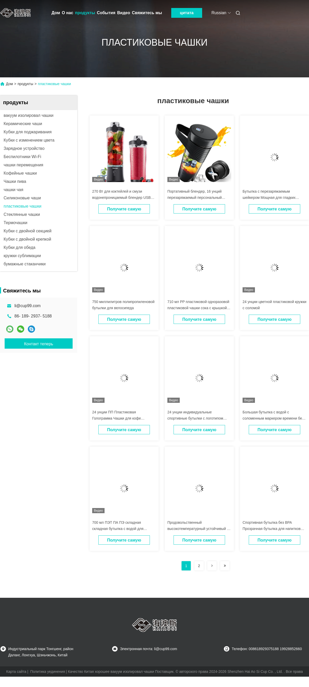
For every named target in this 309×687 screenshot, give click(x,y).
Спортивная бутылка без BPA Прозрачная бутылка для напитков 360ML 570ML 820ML (272, 528)
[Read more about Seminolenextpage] (212, 565)
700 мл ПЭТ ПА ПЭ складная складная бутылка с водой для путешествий (117, 528)
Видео (123, 13)
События (106, 13)
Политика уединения (47, 671)
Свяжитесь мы (147, 13)
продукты (85, 13)
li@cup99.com (27, 306)
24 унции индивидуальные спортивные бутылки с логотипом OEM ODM (195, 418)
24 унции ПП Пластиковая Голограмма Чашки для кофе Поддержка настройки (116, 418)
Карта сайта (16, 671)
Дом (56, 13)
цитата (187, 13)
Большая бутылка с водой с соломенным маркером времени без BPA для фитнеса (273, 418)
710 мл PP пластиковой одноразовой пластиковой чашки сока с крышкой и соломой (198, 308)
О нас (67, 13)
